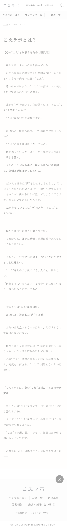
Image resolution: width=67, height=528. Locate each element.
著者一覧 (56, 15)
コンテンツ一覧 (33, 15)
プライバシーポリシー (40, 512)
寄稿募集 (30, 5)
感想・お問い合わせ (47, 5)
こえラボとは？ (11, 15)
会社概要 (21, 512)
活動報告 (17, 504)
